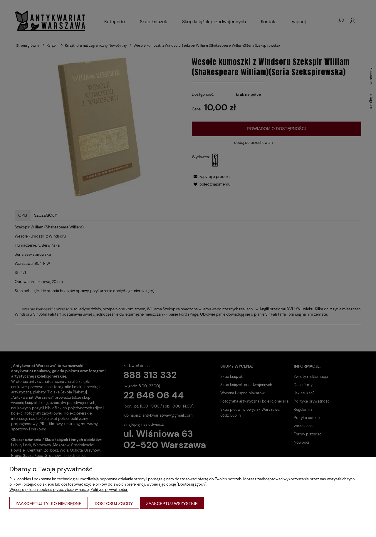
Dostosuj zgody (114, 503)
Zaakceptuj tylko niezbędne (49, 503)
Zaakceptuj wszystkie (172, 503)
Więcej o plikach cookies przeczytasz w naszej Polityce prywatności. (68, 489)
